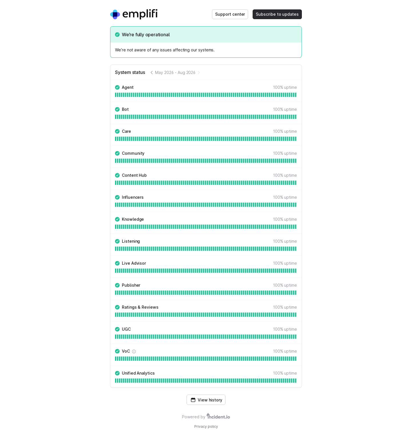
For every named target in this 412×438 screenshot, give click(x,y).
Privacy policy (206, 426)
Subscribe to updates (277, 14)
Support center (230, 14)
